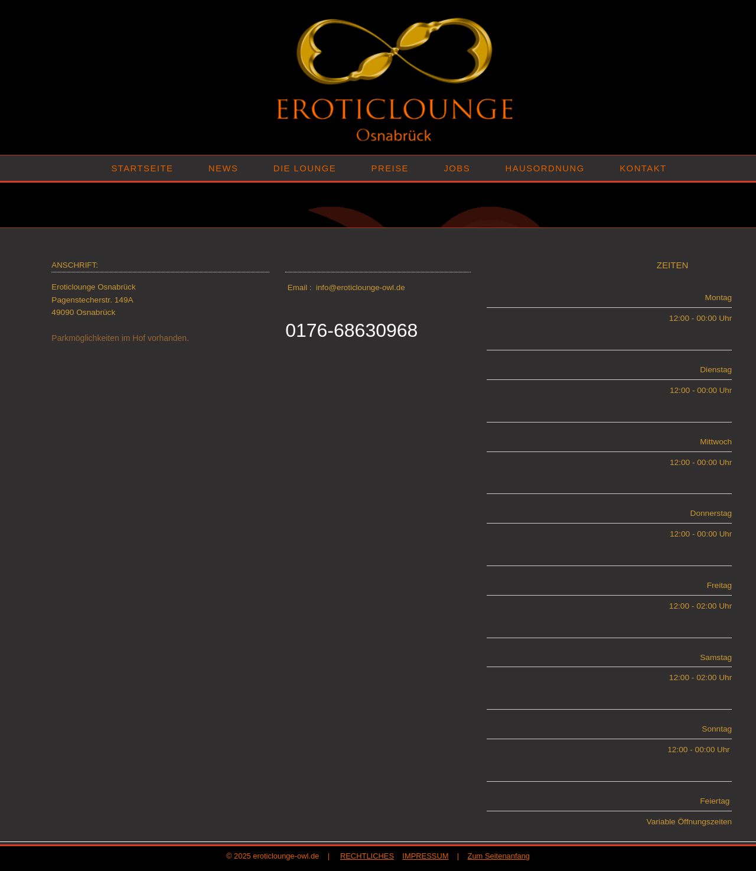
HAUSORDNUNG (545, 168)
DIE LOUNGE (304, 168)
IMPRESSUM (425, 856)
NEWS (223, 168)
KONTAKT (643, 168)
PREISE (390, 168)
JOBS (457, 168)
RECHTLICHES (367, 856)
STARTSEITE (142, 168)
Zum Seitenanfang (499, 856)
